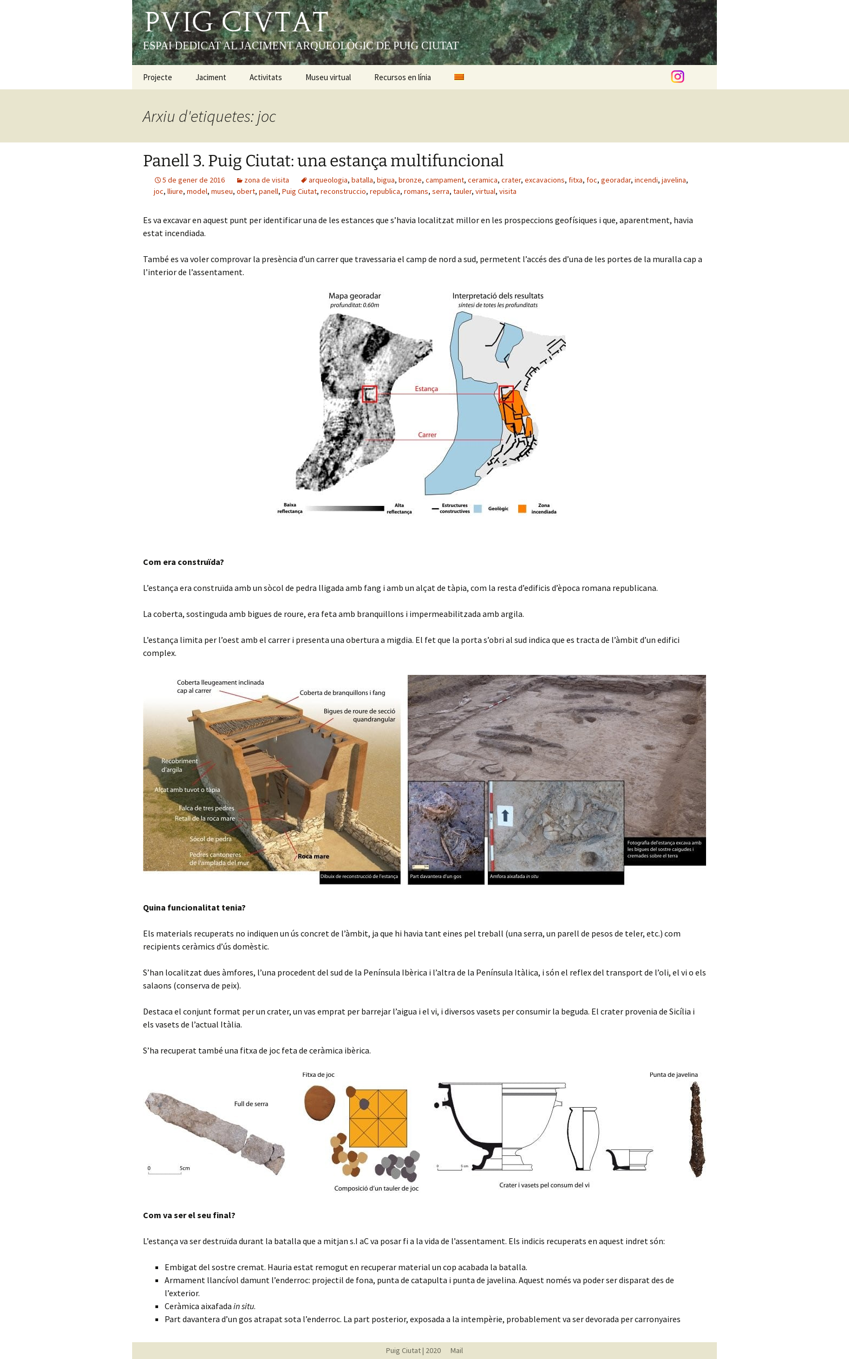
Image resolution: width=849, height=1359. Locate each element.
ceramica (483, 180)
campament (445, 180)
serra (440, 191)
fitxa (576, 180)
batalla (362, 180)
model (197, 191)
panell (268, 191)
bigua (386, 180)
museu (222, 191)
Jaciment (210, 77)
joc (159, 191)
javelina (674, 180)
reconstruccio (343, 191)
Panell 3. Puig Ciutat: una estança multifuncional (323, 161)
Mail (452, 1350)
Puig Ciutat (299, 191)
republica (385, 191)
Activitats (266, 77)
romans (416, 191)
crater (511, 180)
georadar (616, 180)
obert (246, 191)
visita (508, 191)
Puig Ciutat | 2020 (413, 1350)
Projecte (157, 77)
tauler (462, 191)
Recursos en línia (402, 77)
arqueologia (328, 180)
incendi (646, 180)
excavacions (545, 180)
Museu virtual (328, 77)
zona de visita (266, 180)
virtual (485, 191)
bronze (410, 180)
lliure (175, 191)
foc (591, 180)
